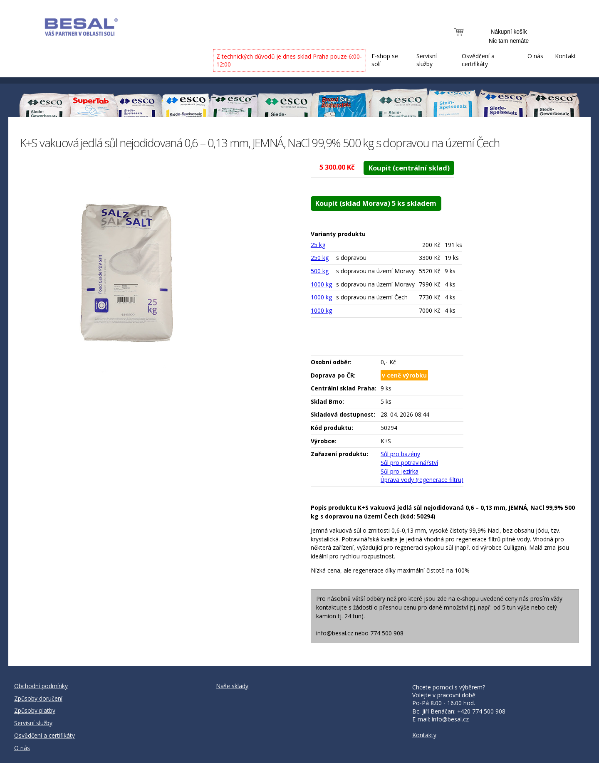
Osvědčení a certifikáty (478, 60)
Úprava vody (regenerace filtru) (422, 480)
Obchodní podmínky (41, 686)
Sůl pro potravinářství (409, 463)
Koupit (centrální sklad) (409, 168)
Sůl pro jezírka (399, 471)
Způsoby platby (34, 710)
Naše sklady (232, 686)
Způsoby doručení (38, 698)
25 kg (318, 245)
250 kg (320, 258)
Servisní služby (426, 60)
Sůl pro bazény (400, 454)
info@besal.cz (450, 719)
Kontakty (424, 735)
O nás (535, 56)
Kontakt (565, 56)
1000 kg (321, 284)
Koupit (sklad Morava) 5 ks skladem (375, 203)
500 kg (320, 271)
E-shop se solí (384, 60)
